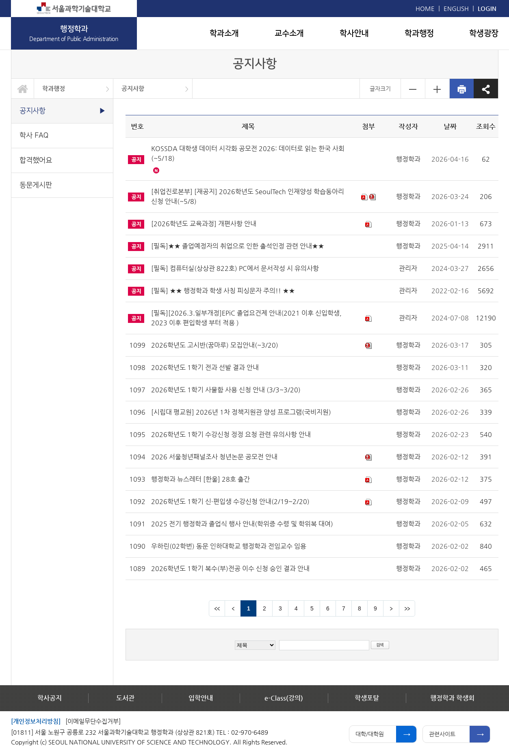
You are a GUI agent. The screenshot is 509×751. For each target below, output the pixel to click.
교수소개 (289, 33)
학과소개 (224, 33)
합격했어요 (35, 160)
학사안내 (354, 33)
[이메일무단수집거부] (93, 721)
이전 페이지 (233, 608)
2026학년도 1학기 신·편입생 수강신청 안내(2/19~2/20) (230, 501)
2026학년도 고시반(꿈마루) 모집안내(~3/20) (214, 345)
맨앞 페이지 (217, 608)
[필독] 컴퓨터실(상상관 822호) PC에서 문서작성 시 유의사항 (235, 268)
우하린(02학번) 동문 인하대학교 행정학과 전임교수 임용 (228, 546)
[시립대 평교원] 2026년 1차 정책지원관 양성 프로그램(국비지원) (241, 412)
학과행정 (419, 33)
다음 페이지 (391, 608)
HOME (425, 8)
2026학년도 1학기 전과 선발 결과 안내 (205, 367)
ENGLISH (456, 8)
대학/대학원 (369, 734)
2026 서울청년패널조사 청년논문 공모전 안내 (214, 457)
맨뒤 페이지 (407, 608)
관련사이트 (442, 734)
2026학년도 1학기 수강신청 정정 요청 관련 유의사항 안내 (231, 434)
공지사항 (132, 88)
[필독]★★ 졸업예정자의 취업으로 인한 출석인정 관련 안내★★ (237, 246)
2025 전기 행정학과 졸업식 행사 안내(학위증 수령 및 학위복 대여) (242, 524)
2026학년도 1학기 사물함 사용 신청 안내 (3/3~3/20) (226, 390)
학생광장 (483, 33)
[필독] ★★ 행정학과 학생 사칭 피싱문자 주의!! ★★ (223, 290)
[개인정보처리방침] (36, 721)
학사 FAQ (33, 135)
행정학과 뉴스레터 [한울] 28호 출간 (200, 479)
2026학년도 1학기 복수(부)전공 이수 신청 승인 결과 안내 (230, 568)
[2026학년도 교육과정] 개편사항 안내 (203, 223)
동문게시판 (35, 185)
